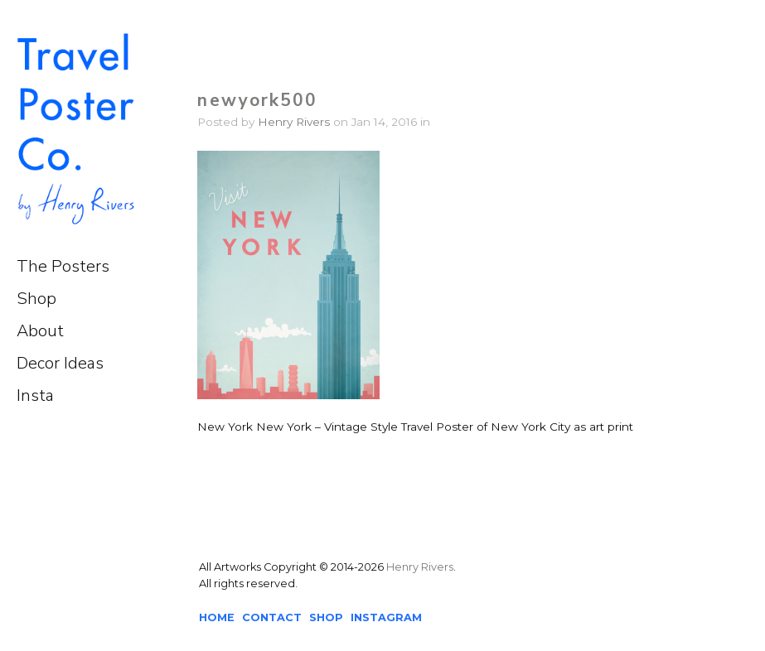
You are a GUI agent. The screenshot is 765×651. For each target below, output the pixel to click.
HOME (217, 617)
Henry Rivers (294, 121)
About (40, 331)
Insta (35, 395)
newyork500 (257, 100)
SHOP (326, 617)
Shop (36, 298)
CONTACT (272, 617)
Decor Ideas (60, 363)
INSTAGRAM (386, 617)
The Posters (63, 266)
